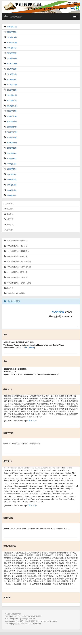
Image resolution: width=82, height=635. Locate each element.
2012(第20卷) (11, 95)
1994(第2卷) (11, 190)
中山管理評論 (13, 16)
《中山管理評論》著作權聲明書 (17, 267)
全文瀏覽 (8, 209)
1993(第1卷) (11, 195)
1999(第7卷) (11, 164)
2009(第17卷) (11, 111)
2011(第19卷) (11, 101)
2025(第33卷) (11, 27)
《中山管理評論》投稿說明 (15, 256)
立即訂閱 (8, 225)
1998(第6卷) (11, 169)
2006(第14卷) (11, 127)
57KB (32, 421)
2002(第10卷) (11, 148)
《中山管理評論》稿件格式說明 (17, 262)
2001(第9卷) (11, 153)
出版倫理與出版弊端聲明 (15, 293)
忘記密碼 (8, 219)
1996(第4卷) (11, 180)
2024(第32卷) (11, 32)
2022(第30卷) (11, 43)
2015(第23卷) (11, 79)
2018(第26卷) (11, 64)
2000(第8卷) (11, 158)
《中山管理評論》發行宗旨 (15, 246)
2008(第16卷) (11, 116)
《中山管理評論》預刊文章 (15, 277)
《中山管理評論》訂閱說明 (15, 272)
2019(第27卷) (11, 58)
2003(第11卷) (11, 143)
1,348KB (29, 348)
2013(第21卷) (11, 90)
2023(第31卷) (11, 37)
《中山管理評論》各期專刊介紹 (17, 283)
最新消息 (8, 204)
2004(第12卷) (11, 137)
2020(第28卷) (11, 53)
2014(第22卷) (11, 85)
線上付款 (8, 288)
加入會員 (8, 214)
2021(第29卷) (11, 48)
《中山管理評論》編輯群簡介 (16, 251)
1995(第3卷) (11, 185)
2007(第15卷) (11, 122)
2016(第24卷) (11, 74)
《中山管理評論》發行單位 (15, 241)
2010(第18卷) (11, 106)
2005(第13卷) (11, 132)
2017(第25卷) (11, 69)
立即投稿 (8, 230)
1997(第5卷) (11, 174)
